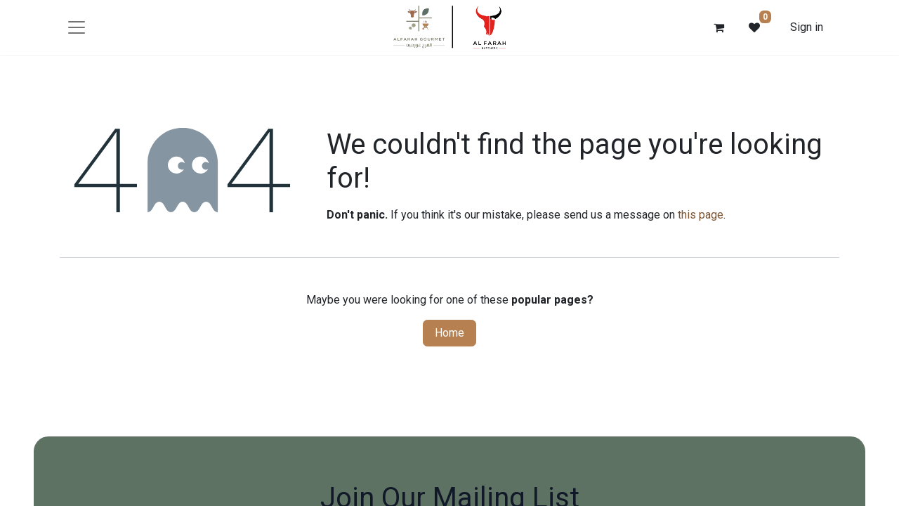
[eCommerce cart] (719, 27)
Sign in (806, 27)
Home (449, 332)
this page (700, 214)
